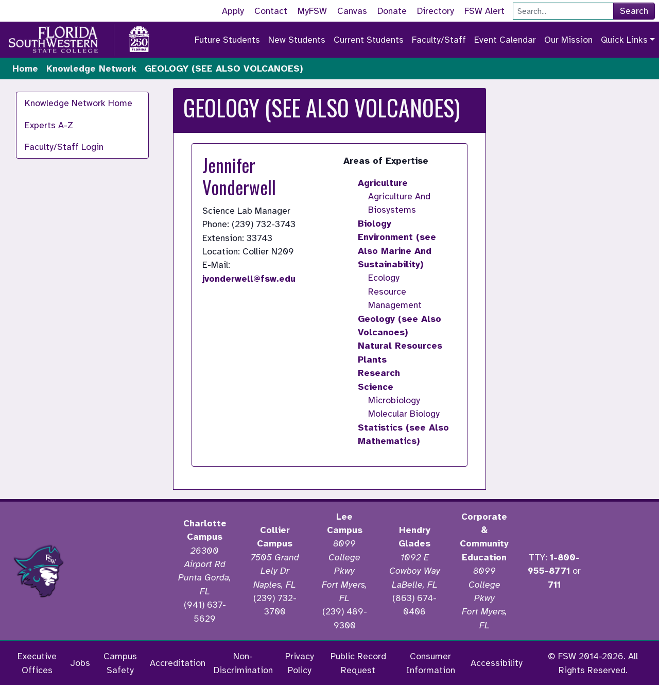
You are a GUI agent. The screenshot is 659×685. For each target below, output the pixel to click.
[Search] (563, 11)
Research (379, 373)
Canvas (352, 10)
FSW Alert (484, 10)
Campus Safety (120, 662)
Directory (435, 10)
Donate (392, 10)
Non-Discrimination (243, 662)
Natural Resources (400, 345)
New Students (296, 39)
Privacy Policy (299, 662)
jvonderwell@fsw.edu (249, 278)
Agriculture (383, 183)
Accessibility (497, 663)
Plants (372, 359)
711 (554, 584)
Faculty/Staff (439, 39)
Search (634, 10)
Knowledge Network (91, 68)
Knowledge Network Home (78, 103)
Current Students (369, 39)
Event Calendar (505, 39)
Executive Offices (37, 662)
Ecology (384, 277)
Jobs (80, 663)
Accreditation (177, 663)
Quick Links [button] (624, 39)
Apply (233, 10)
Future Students (227, 39)
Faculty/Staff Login (64, 146)
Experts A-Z (49, 125)
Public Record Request (358, 662)
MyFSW (312, 10)
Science (375, 386)
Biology (374, 223)
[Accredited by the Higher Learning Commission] (123, 571)
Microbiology (394, 400)
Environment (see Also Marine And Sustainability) (397, 250)
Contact (270, 10)
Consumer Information (430, 662)
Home (25, 68)
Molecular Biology (404, 413)
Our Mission (568, 39)
